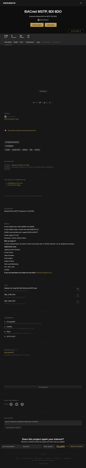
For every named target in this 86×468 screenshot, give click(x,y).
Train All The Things (14, 185)
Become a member (27, 442)
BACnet (7, 149)
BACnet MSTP (9, 352)
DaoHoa (37, 149)
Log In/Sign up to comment (13, 427)
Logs (39, 42)
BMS (31, 149)
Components (30, 42)
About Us (17, 458)
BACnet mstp (16, 149)
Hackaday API (67, 458)
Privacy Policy (57, 458)
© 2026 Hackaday (43, 463)
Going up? (42, 454)
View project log (43, 387)
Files (22, 42)
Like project (50, 25)
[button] (81, 3)
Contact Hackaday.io (27, 458)
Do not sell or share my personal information (43, 460)
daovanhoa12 (43, 20)
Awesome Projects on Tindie (20, 165)
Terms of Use (48, 458)
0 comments (26, 355)
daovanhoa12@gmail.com (43, 272)
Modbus (25, 149)
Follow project (37, 25)
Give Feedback (39, 458)
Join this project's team (11, 119)
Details (16, 42)
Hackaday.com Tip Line (15, 183)
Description (8, 42)
